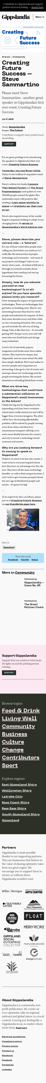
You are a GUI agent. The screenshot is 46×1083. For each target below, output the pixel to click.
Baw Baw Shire (14, 808)
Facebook (13, 560)
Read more (21, 1028)
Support (9, 144)
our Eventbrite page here (20, 504)
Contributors (20, 758)
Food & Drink (21, 711)
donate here (37, 7)
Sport (10, 765)
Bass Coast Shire (15, 802)
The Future (16, 130)
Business (14, 734)
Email (35, 560)
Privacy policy (10, 1046)
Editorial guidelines (14, 1037)
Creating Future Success (26, 501)
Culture (13, 742)
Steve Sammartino (15, 178)
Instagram (8, 1065)
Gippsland (8, 548)
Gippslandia (17, 127)
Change (13, 750)
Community (19, 57)
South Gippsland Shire (21, 814)
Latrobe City (12, 796)
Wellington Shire (17, 790)
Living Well (19, 719)
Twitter (25, 560)
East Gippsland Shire (19, 784)
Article (6, 57)
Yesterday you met (21, 171)
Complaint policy (12, 1042)
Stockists (7, 1056)
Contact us (8, 1051)
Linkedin (7, 1070)
